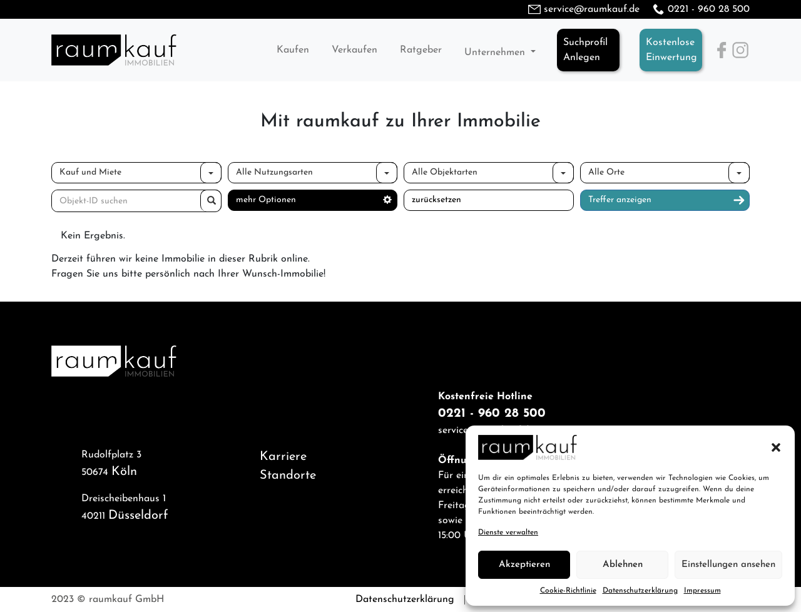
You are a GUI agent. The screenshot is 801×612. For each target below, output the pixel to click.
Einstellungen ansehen (728, 564)
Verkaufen (354, 50)
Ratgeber (421, 50)
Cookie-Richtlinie (568, 590)
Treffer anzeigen (667, 200)
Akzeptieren (524, 564)
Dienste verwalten (508, 532)
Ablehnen (623, 564)
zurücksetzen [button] (436, 200)
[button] (776, 447)
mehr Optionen (314, 200)
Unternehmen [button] (496, 53)
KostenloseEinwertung (671, 50)
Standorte (288, 475)
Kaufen (293, 50)
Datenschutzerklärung (640, 590)
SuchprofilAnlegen (585, 50)
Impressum (702, 590)
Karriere (283, 457)
